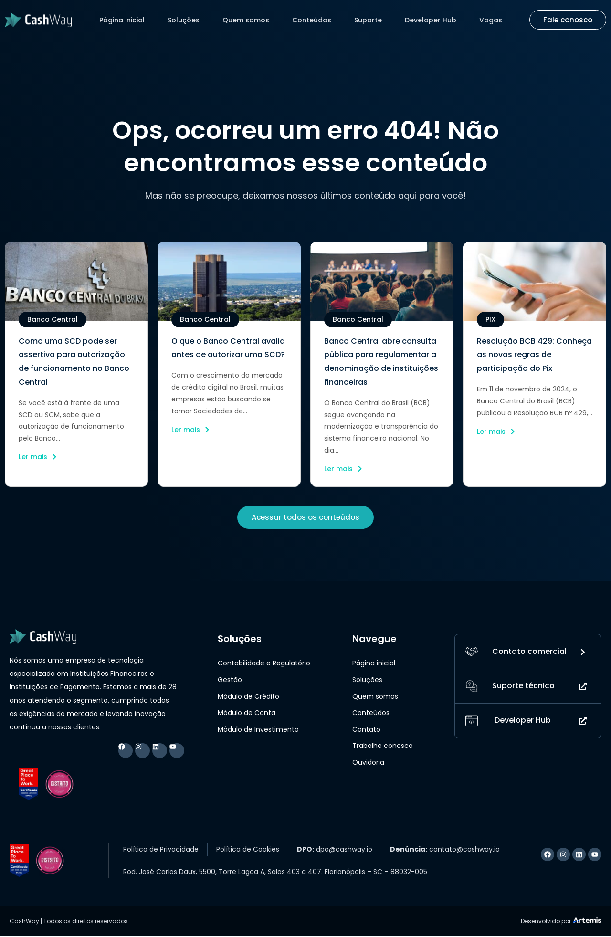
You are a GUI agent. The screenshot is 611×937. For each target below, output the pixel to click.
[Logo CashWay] (38, 19)
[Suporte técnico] (471, 688)
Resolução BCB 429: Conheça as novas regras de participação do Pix (534, 355)
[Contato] (471, 653)
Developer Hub (430, 20)
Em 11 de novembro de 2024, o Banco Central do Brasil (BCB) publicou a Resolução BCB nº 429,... (534, 401)
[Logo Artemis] (587, 920)
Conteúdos (311, 20)
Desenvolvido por (546, 922)
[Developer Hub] (471, 723)
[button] (52, 319)
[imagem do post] (76, 281)
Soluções (184, 20)
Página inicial (122, 20)
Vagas (490, 20)
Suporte (368, 20)
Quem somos (245, 20)
